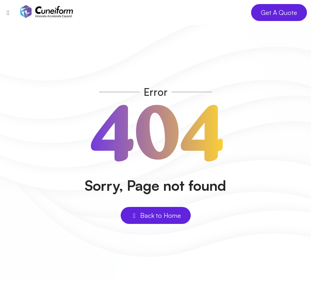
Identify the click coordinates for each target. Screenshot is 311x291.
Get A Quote (279, 12)
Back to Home (155, 215)
